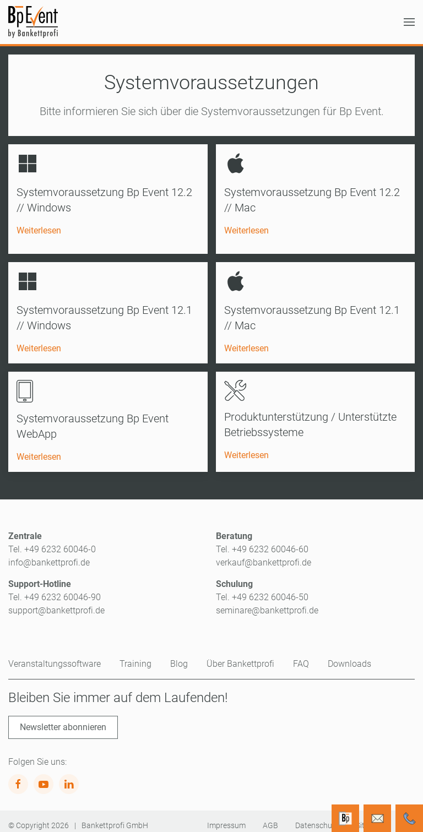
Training (135, 655)
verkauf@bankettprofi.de (263, 554)
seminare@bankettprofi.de (267, 602)
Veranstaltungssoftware (54, 655)
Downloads (349, 655)
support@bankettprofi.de (56, 602)
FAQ (301, 655)
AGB (270, 817)
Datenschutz (317, 817)
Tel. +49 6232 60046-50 (262, 589)
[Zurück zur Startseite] (33, 22)
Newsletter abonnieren (63, 719)
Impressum (226, 817)
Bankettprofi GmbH (115, 817)
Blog (179, 655)
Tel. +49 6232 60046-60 (262, 541)
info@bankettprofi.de (49, 554)
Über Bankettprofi (240, 655)
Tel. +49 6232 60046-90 (54, 589)
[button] (409, 22)
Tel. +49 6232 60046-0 (52, 541)
